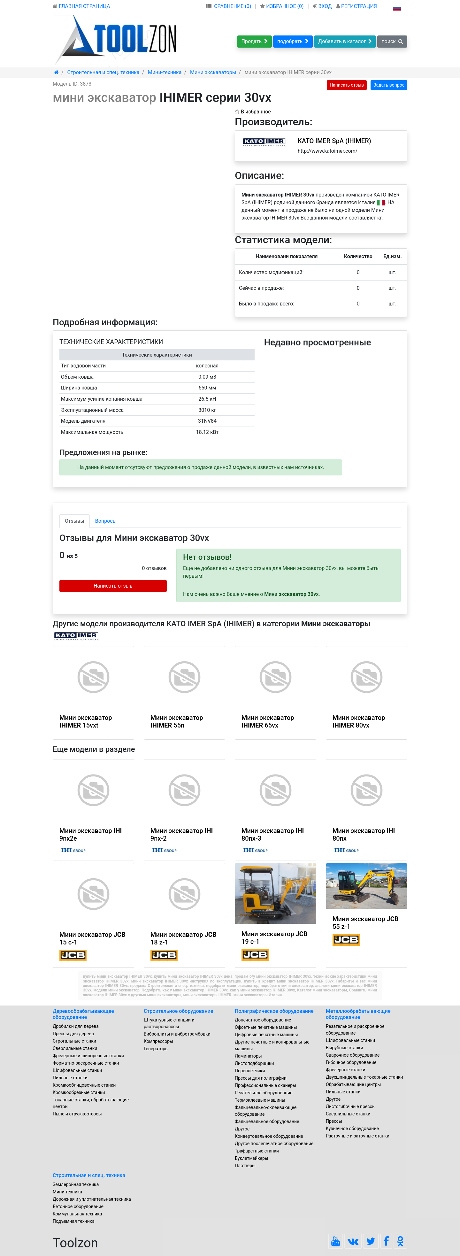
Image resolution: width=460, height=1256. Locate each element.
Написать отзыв (347, 85)
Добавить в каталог (345, 41)
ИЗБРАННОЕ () (282, 6)
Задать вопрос (388, 85)
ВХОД (323, 6)
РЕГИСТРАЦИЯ (356, 6)
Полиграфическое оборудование (274, 1011)
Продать (254, 41)
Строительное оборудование (178, 1011)
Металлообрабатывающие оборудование (358, 1014)
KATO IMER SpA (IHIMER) (334, 141)
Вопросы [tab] (106, 521)
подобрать (293, 41)
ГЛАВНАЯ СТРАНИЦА (81, 6)
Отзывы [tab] (74, 521)
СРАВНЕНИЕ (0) (232, 6)
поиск (392, 41)
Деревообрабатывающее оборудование (83, 1014)
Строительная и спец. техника (89, 1175)
